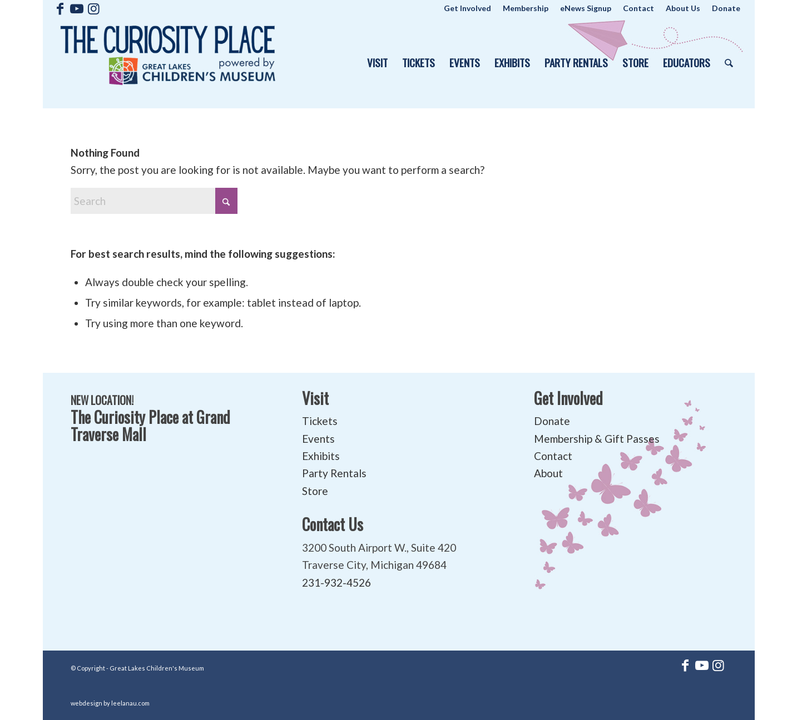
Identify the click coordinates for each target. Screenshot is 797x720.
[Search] (728, 62)
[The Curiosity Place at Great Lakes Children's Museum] (168, 62)
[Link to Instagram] (93, 8)
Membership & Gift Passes (597, 438)
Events (318, 438)
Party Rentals (334, 473)
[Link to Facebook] (60, 8)
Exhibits (321, 455)
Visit (315, 398)
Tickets (320, 420)
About (548, 473)
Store (315, 490)
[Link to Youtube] (76, 8)
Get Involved (568, 398)
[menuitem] (467, 8)
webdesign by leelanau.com (110, 703)
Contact (553, 455)
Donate (552, 420)
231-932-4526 (336, 582)
